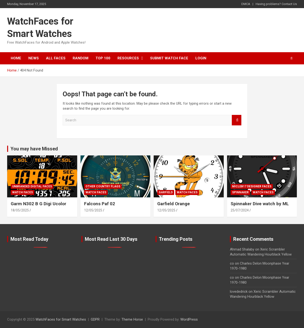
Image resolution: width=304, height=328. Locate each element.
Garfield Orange (173, 203)
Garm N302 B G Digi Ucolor (38, 203)
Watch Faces (22, 192)
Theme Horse (132, 319)
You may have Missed (34, 149)
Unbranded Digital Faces (32, 186)
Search (236, 120)
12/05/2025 (93, 210)
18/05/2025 (20, 210)
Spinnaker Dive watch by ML (260, 203)
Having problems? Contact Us (276, 4)
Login (200, 58)
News (33, 58)
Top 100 (103, 58)
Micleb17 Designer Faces (251, 186)
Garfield (166, 192)
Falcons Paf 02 (99, 203)
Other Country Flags (103, 186)
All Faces (56, 58)
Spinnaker (240, 192)
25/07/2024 (240, 210)
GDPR (95, 319)
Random (80, 58)
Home (16, 58)
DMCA (245, 4)
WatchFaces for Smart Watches (60, 319)
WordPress (189, 319)
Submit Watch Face (169, 58)
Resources (128, 58)
